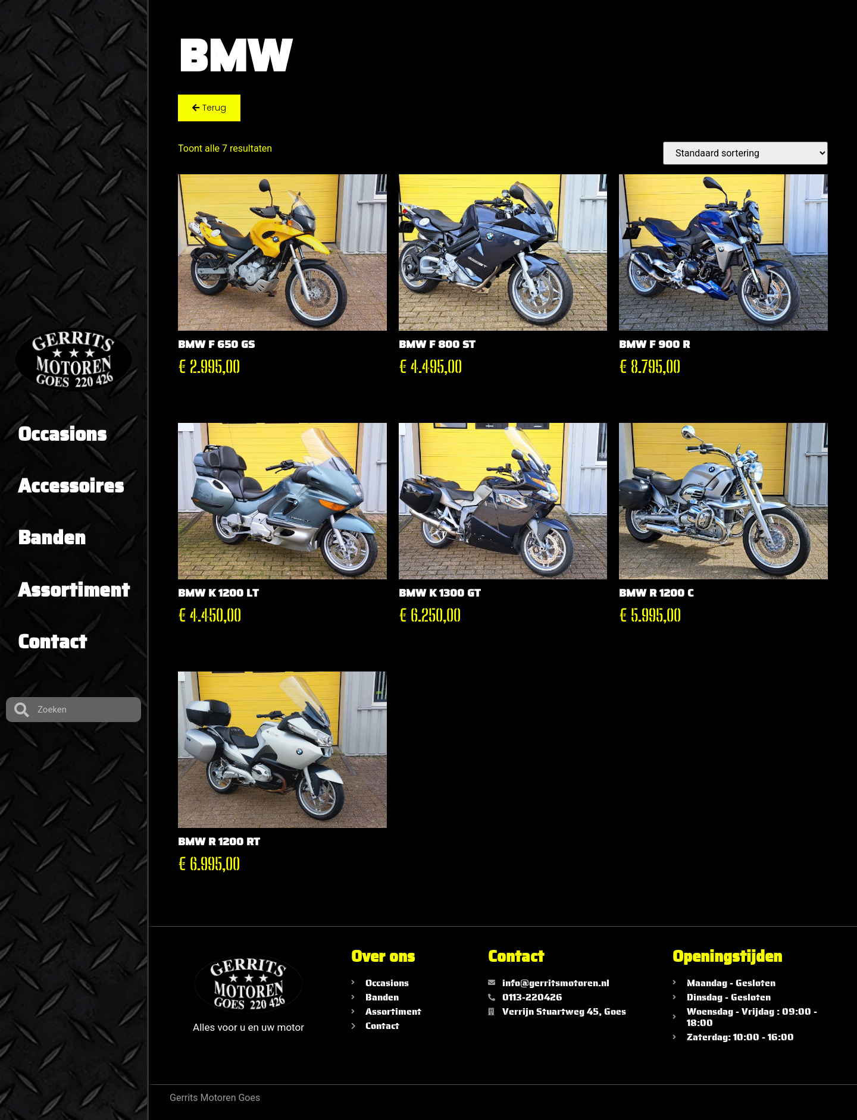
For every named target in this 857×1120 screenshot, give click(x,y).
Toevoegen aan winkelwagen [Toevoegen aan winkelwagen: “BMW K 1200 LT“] (185, 643)
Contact (52, 642)
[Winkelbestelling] (745, 153)
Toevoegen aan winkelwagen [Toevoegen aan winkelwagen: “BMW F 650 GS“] (185, 394)
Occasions (62, 434)
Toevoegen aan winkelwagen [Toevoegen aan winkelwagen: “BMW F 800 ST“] (405, 394)
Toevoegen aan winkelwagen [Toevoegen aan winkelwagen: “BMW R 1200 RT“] (185, 892)
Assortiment (74, 590)
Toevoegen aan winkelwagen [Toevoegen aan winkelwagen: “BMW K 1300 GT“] (405, 643)
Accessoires (71, 486)
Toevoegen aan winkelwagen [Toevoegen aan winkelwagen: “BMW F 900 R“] (626, 394)
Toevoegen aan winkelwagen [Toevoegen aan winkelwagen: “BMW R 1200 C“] (626, 643)
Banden (52, 538)
